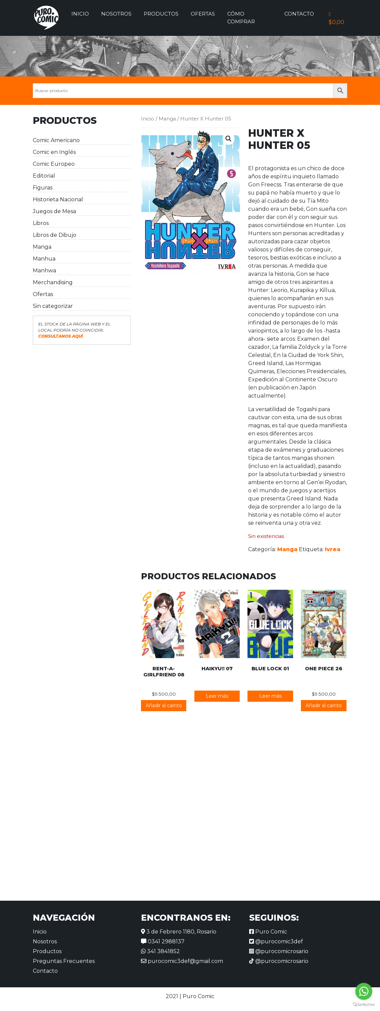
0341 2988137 (163, 941)
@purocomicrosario (278, 951)
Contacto (299, 13)
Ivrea (332, 549)
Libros (41, 223)
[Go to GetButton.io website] (364, 1004)
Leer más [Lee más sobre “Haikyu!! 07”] (217, 696)
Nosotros (116, 13)
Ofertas (203, 13)
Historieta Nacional (58, 199)
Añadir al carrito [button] (164, 705)
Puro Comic (268, 931)
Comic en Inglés (54, 152)
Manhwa (44, 270)
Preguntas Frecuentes (64, 961)
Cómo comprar (241, 17)
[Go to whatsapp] (363, 991)
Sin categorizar (53, 306)
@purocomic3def (276, 941)
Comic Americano (56, 140)
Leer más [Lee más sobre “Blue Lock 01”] (270, 696)
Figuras (42, 187)
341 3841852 (160, 951)
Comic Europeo (54, 164)
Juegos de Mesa (54, 211)
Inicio (80, 13)
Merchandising (53, 282)
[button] (228, 139)
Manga (42, 247)
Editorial (44, 176)
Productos (161, 13)
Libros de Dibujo (54, 235)
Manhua (44, 258)
